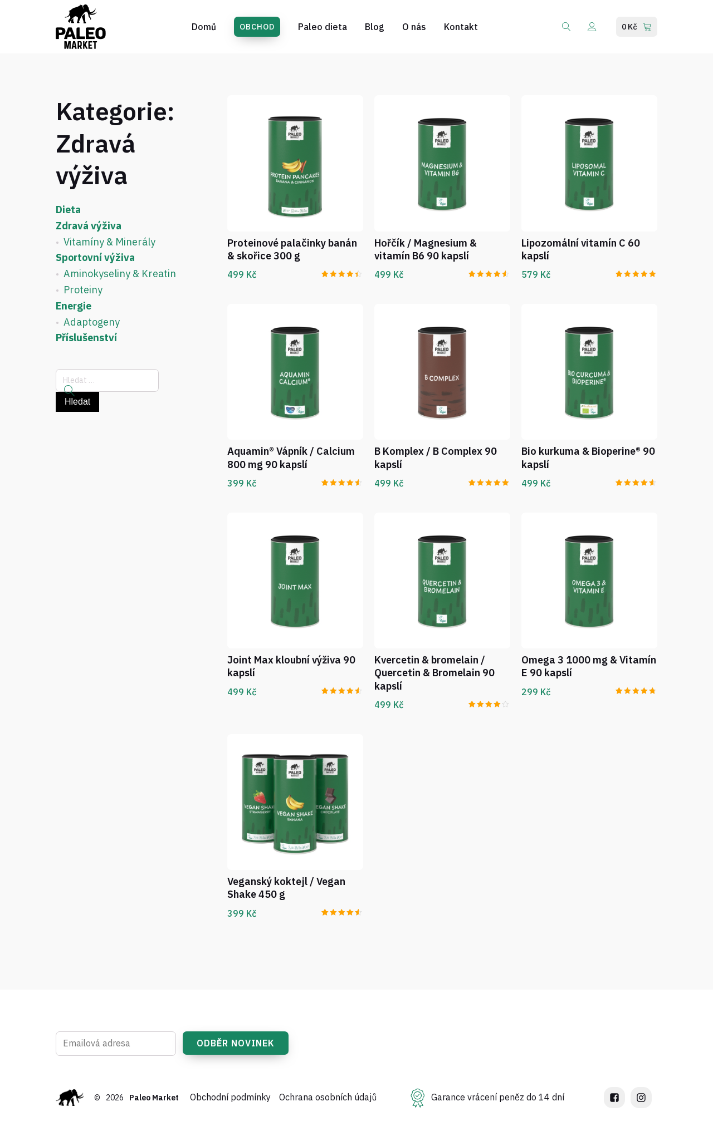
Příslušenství (86, 337)
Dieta (68, 209)
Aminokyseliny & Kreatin (120, 273)
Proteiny (83, 289)
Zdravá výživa (88, 225)
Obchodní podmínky (231, 1101)
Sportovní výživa (95, 257)
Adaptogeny (92, 322)
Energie (73, 305)
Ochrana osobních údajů (329, 1101)
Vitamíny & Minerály (109, 241)
